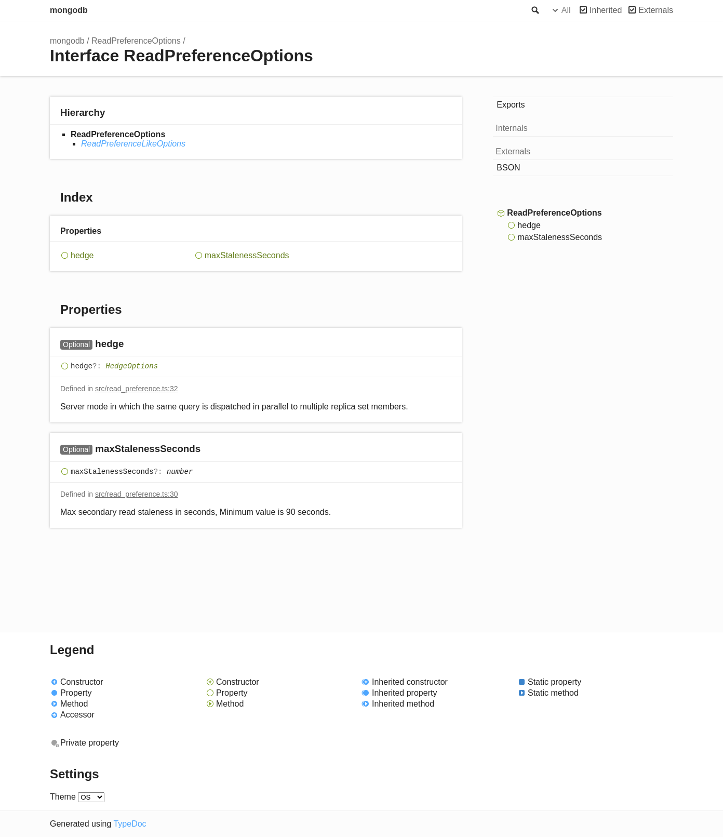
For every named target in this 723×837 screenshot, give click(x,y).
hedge (82, 255)
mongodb (69, 10)
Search (534, 10)
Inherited (606, 10)
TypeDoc (129, 823)
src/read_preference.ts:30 (136, 494)
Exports (511, 104)
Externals (655, 10)
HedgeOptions (131, 366)
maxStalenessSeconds (247, 255)
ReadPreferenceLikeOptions (133, 143)
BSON (508, 167)
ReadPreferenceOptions (136, 40)
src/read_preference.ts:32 (136, 388)
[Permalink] (134, 344)
